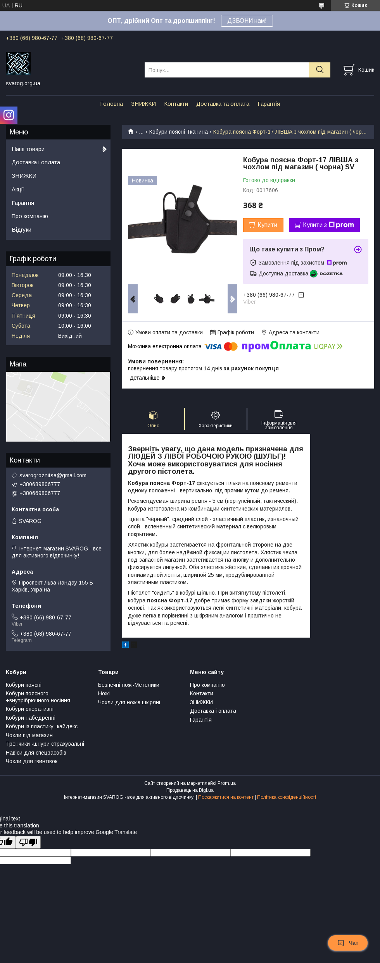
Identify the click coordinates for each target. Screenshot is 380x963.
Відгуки (21, 229)
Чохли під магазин (29, 735)
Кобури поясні (23, 685)
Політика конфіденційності (286, 797)
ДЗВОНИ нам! (247, 20)
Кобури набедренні (30, 718)
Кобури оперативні (30, 709)
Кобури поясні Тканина (178, 132)
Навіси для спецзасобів (36, 753)
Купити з (328, 225)
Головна (111, 103)
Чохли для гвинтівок (31, 761)
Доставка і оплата (36, 162)
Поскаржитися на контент (226, 797)
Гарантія (268, 103)
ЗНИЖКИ (143, 103)
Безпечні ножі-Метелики (128, 685)
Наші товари (28, 149)
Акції (18, 189)
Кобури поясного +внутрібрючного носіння (38, 696)
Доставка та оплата (222, 103)
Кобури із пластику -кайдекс (42, 726)
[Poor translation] (28, 842)
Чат (347, 942)
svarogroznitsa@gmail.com (52, 475)
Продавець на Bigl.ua (190, 790)
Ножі (104, 693)
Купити (267, 225)
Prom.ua (227, 783)
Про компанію (30, 216)
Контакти (176, 103)
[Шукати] (319, 69)
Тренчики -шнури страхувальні (45, 744)
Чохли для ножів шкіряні (129, 702)
